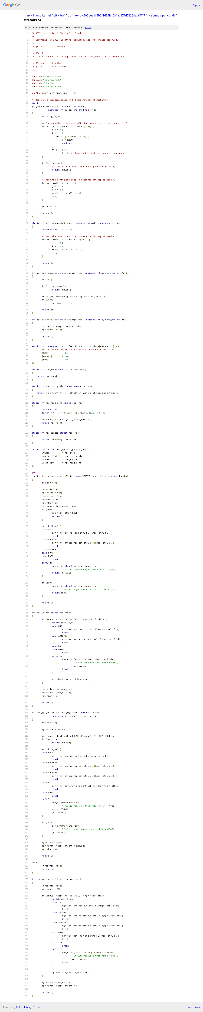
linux (27, 15)
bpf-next (73, 15)
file (88, 27)
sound (155, 15)
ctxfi (172, 15)
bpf (62, 15)
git (55, 15)
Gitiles (19, 1007)
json (197, 1007)
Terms (36, 1007)
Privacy (27, 1007)
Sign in (196, 4)
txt (190, 1007)
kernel (46, 15)
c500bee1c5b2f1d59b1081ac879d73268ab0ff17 (113, 15)
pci (164, 15)
